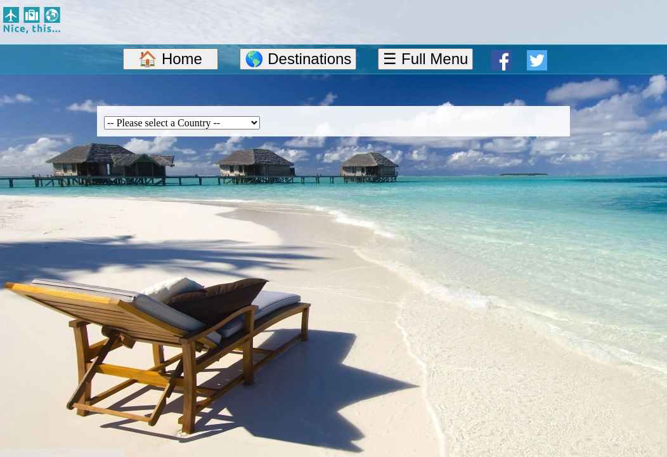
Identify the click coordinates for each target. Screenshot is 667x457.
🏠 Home (170, 58)
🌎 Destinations (298, 58)
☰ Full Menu (425, 58)
